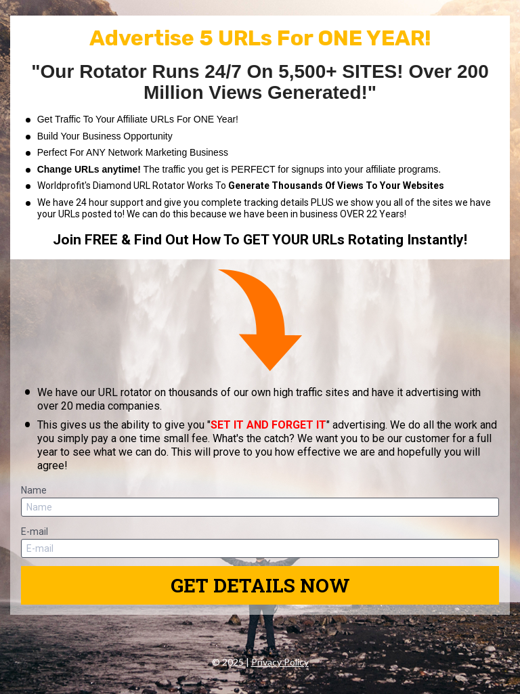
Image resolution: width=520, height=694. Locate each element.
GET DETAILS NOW (260, 585)
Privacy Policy (280, 662)
